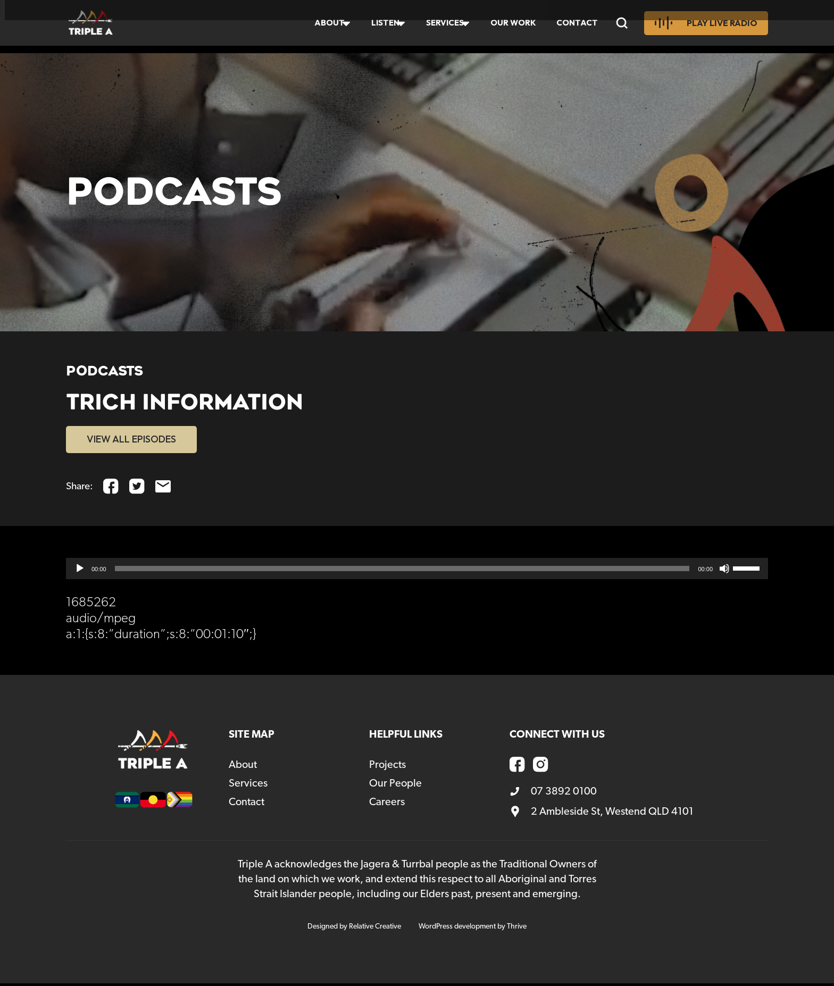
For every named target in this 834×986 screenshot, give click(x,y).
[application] (417, 571)
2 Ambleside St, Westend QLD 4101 (602, 814)
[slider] (402, 571)
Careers (387, 804)
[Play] (79, 571)
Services (441, 26)
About (319, 26)
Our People (395, 786)
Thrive (517, 929)
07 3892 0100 (553, 794)
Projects (387, 767)
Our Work (512, 26)
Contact (578, 26)
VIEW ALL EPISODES (139, 440)
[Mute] (724, 571)
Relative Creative (375, 929)
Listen (378, 26)
